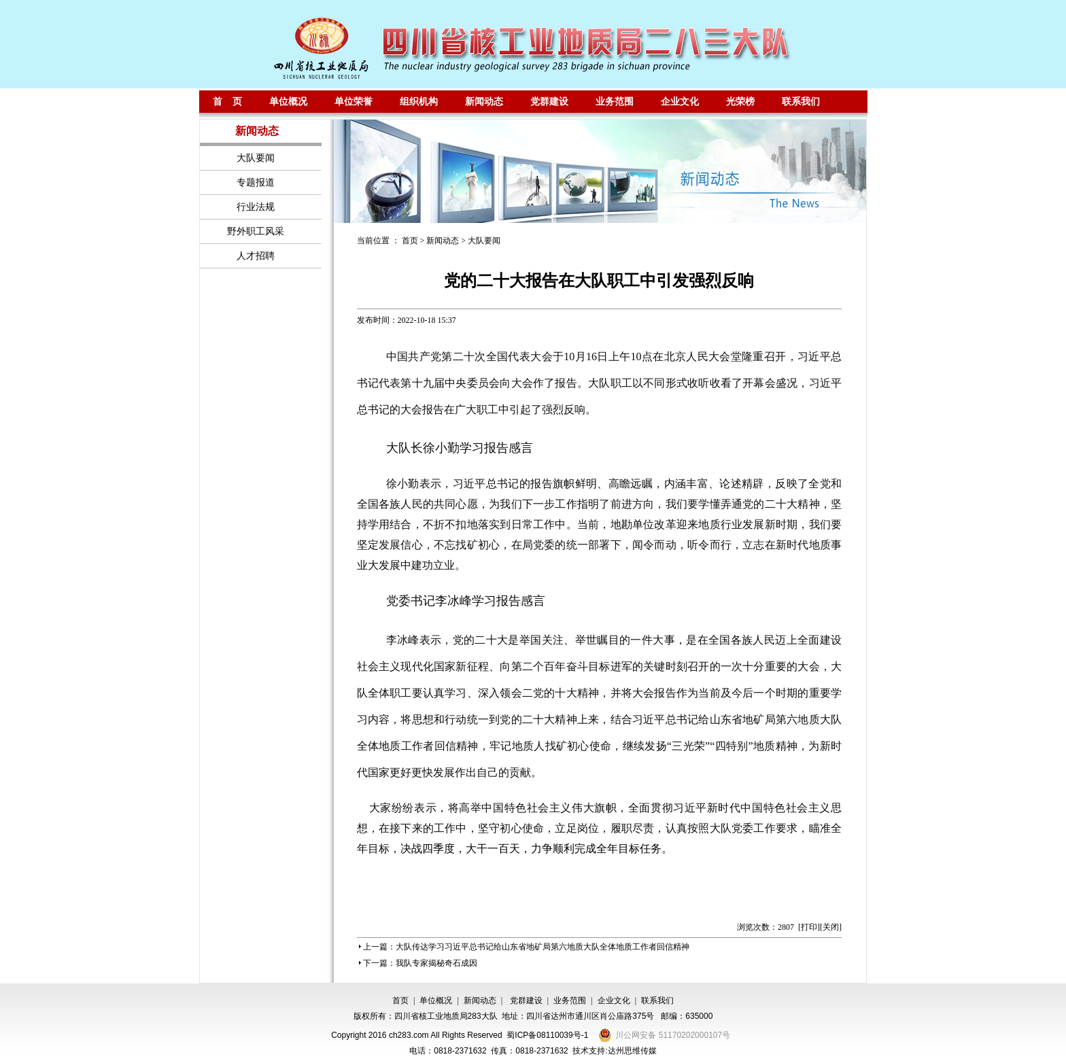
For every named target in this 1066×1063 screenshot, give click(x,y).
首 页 (228, 101)
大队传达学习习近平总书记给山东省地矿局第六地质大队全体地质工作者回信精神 (542, 947)
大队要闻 (484, 240)
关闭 (831, 927)
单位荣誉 (353, 101)
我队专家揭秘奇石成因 (436, 963)
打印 (809, 927)
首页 (410, 240)
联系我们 (801, 101)
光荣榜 (740, 101)
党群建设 (549, 101)
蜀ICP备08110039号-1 (547, 1035)
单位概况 (288, 101)
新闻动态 (484, 101)
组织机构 (419, 101)
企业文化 (680, 101)
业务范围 (615, 101)
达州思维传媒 (632, 1051)
